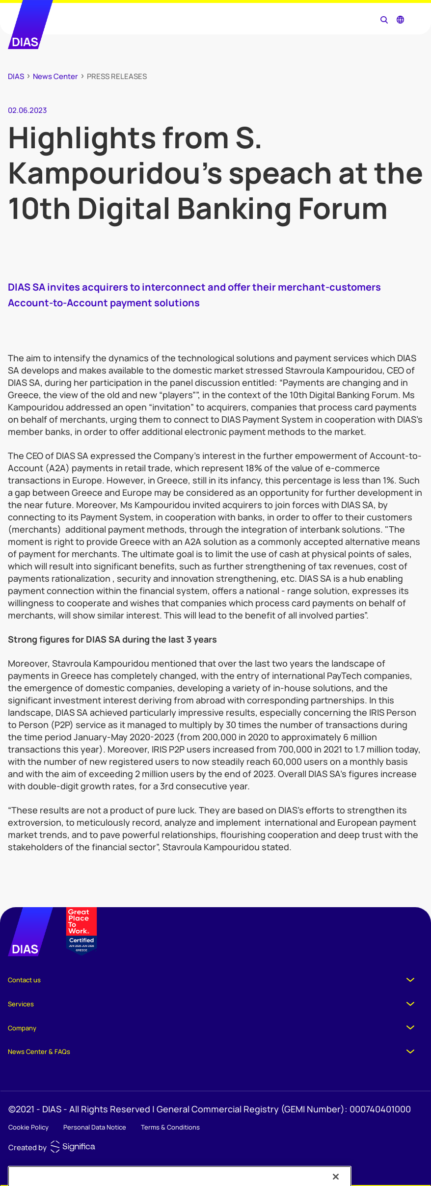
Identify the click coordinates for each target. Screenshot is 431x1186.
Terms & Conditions (170, 1127)
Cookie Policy (28, 1127)
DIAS (16, 76)
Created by (27, 1147)
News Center (55, 76)
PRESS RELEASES (117, 76)
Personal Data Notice (94, 1127)
